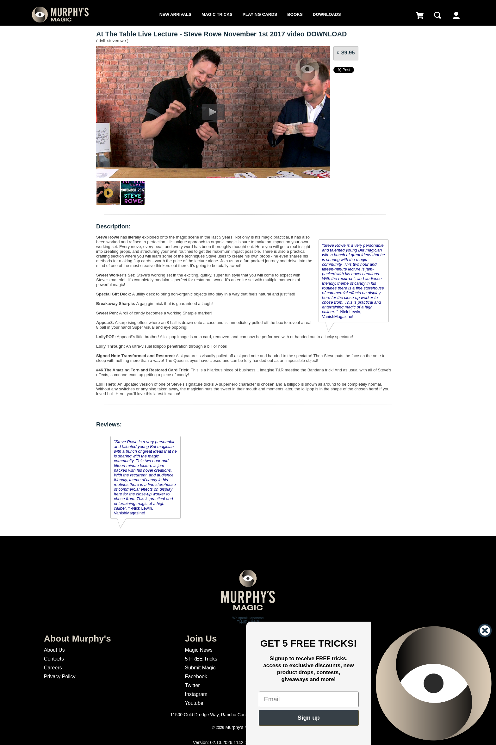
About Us (54, 650)
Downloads (327, 14)
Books (295, 14)
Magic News (199, 650)
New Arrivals (175, 14)
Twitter (192, 685)
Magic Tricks (217, 14)
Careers (53, 667)
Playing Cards (260, 14)
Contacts (54, 658)
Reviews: (109, 424)
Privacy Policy (60, 676)
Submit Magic (200, 667)
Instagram (196, 694)
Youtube (194, 703)
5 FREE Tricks (201, 658)
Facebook (196, 676)
